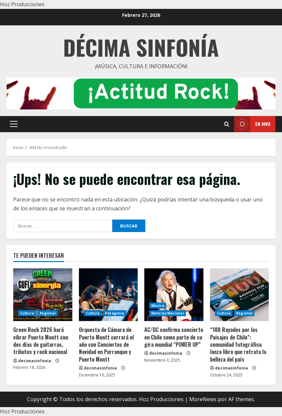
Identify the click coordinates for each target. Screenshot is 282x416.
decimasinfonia (34, 361)
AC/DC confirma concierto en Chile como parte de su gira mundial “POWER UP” (173, 337)
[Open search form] (226, 124)
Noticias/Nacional (167, 313)
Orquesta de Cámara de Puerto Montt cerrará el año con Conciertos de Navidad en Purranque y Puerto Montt (106, 344)
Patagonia (114, 313)
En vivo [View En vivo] (252, 124)
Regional (48, 313)
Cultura (27, 313)
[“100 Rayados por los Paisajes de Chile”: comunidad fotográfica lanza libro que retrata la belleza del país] (239, 294)
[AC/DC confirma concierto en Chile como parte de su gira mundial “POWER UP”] (173, 294)
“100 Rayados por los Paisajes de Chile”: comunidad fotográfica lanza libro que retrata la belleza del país (238, 344)
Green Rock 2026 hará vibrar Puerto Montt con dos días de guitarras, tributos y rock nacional (40, 341)
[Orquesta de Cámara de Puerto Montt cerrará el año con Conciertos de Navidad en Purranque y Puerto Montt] (108, 294)
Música (157, 305)
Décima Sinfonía (141, 47)
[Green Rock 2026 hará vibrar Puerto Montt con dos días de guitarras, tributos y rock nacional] (42, 294)
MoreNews (203, 399)
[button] (14, 124)
